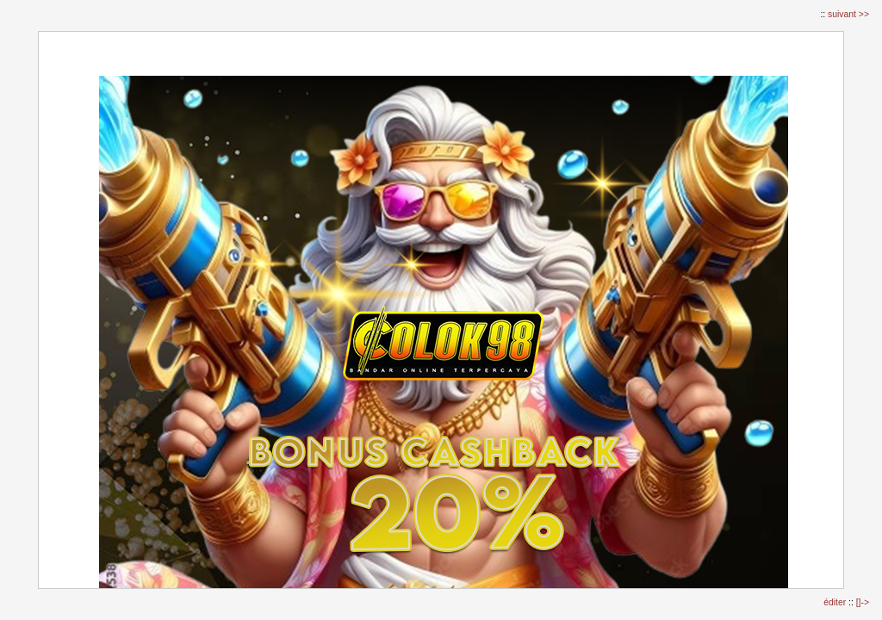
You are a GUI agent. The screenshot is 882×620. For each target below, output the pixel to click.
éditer (835, 602)
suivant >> (848, 14)
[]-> (862, 602)
